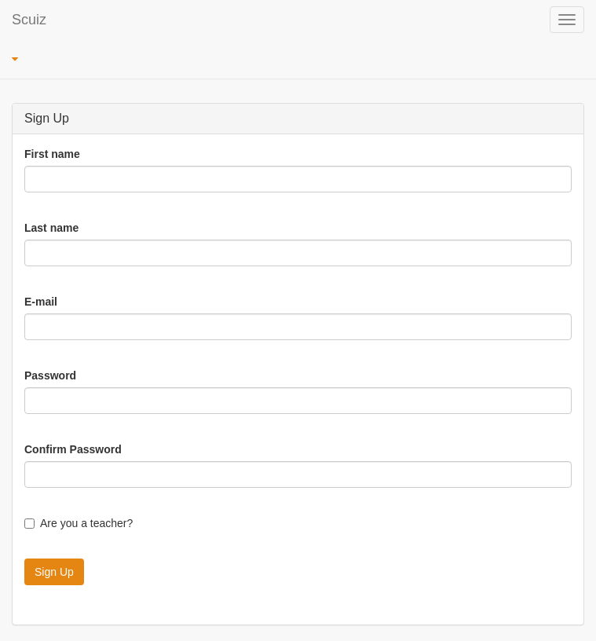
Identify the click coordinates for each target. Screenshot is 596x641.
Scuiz (29, 19)
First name (52, 154)
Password (50, 375)
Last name (51, 228)
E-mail (40, 301)
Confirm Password (73, 449)
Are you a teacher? (78, 523)
